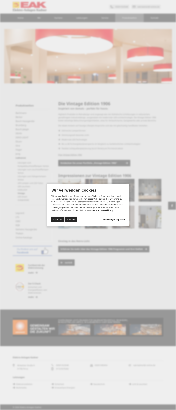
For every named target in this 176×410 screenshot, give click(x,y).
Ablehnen (71, 219)
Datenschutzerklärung (102, 210)
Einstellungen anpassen (114, 219)
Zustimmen (58, 219)
